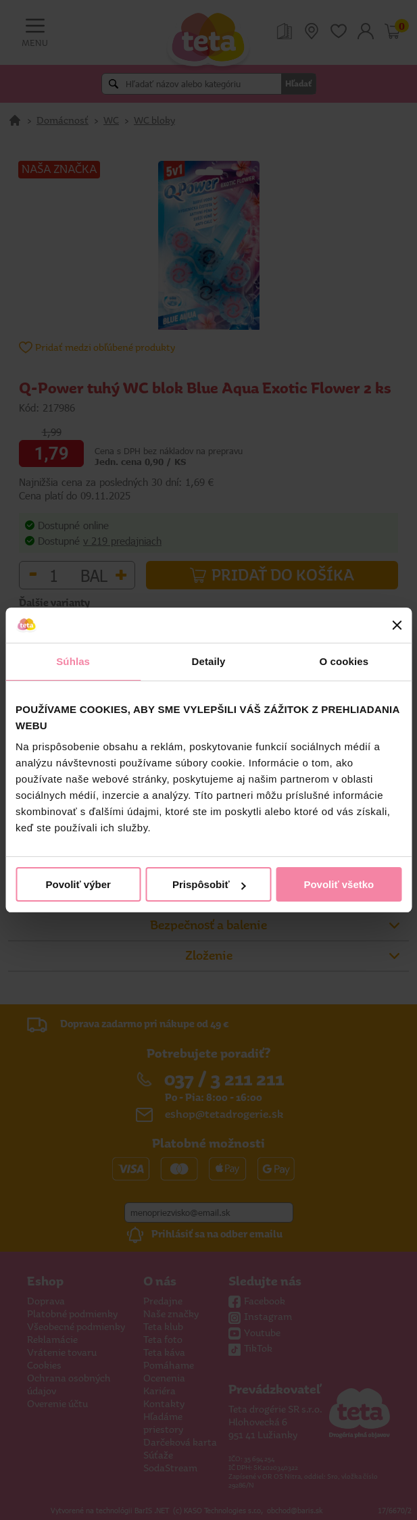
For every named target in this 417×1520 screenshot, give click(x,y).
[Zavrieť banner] (396, 625)
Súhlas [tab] (73, 661)
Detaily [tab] (209, 661)
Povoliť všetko (338, 884)
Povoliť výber (77, 884)
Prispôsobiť (209, 884)
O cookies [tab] (344, 661)
